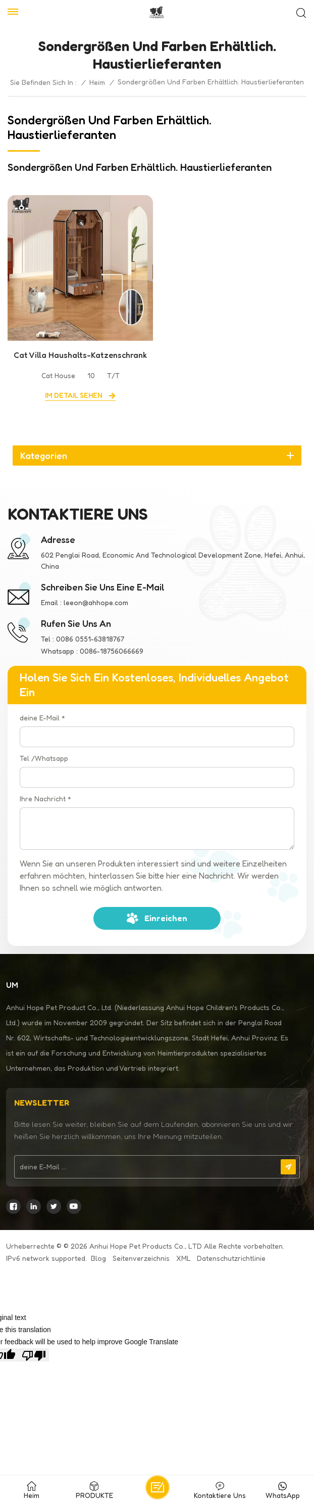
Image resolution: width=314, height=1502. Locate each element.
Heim (97, 82)
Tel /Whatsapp (44, 758)
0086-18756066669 (111, 651)
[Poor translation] (34, 1354)
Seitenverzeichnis (141, 1258)
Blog (98, 1258)
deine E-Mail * (42, 717)
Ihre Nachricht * (45, 798)
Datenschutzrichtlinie (231, 1258)
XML (183, 1258)
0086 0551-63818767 (90, 638)
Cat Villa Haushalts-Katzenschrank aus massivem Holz (80, 355)
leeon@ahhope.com (96, 602)
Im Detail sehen (74, 395)
